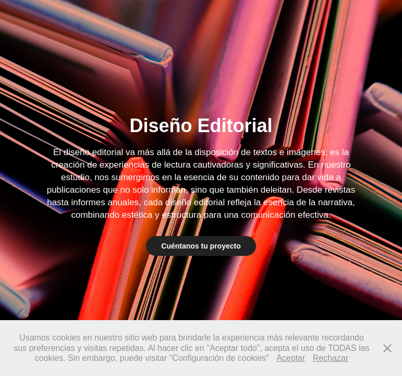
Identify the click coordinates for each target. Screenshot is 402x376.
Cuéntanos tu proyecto (200, 246)
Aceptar (290, 358)
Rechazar (330, 358)
